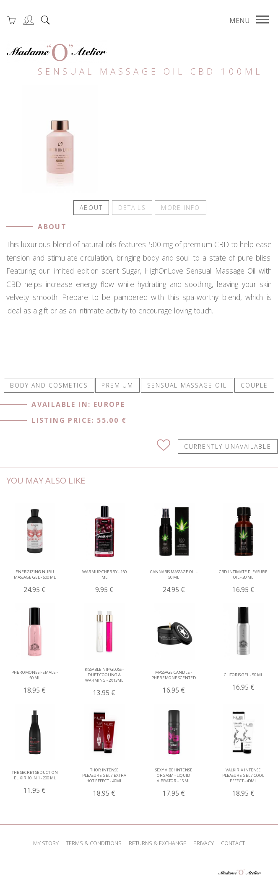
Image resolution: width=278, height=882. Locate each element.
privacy (203, 842)
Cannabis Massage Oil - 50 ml (173, 580)
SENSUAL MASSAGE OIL (187, 384)
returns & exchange (157, 842)
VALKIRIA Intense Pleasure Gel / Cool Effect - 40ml (243, 781)
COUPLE (254, 384)
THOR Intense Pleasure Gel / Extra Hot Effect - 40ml (104, 781)
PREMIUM (117, 384)
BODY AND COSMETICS (49, 384)
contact (233, 842)
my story (46, 842)
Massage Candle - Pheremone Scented (173, 681)
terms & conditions (94, 842)
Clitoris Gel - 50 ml (243, 681)
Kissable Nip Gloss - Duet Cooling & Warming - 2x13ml (104, 681)
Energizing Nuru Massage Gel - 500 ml (35, 580)
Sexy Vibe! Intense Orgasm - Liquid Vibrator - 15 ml (173, 781)
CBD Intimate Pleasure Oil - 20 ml (243, 580)
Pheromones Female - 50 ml (34, 681)
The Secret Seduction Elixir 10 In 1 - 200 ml (35, 781)
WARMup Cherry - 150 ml (104, 580)
